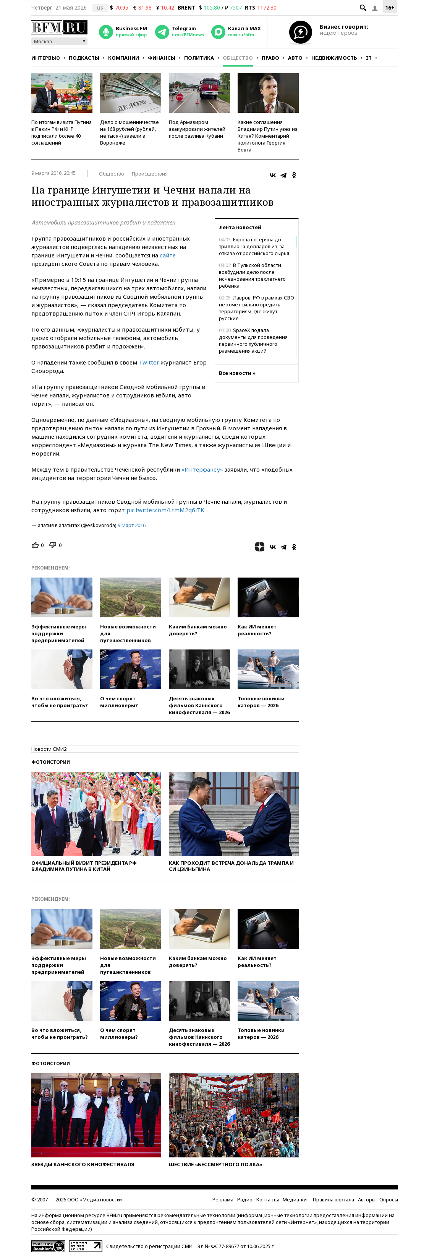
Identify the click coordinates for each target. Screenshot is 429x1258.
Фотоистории (50, 762)
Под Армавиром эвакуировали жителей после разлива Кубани (197, 129)
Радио (245, 1199)
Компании (123, 57)
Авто (295, 57)
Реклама (222, 1199)
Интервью (45, 57)
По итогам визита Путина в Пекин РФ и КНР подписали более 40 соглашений (61, 132)
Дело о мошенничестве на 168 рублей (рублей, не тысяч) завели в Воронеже (129, 132)
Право (270, 57)
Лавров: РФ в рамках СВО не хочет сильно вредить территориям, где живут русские (256, 308)
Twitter (149, 362)
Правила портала (333, 1199)
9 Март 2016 (132, 525)
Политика (199, 57)
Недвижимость (334, 57)
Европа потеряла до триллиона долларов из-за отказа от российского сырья (254, 246)
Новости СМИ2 (48, 748)
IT (369, 57)
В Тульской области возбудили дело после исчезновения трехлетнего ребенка (252, 275)
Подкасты (84, 57)
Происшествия (150, 174)
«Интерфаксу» (202, 469)
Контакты (267, 1199)
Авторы (367, 1199)
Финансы (161, 57)
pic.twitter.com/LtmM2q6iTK (165, 510)
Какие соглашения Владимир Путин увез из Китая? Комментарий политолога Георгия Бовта (268, 136)
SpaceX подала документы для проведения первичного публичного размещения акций (253, 340)
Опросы (388, 1199)
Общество (238, 57)
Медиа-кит (296, 1199)
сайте (168, 255)
